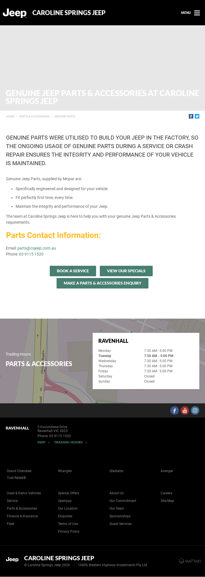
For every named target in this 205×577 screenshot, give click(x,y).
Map (41, 442)
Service (12, 501)
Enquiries (65, 516)
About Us (116, 493)
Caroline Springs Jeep (68, 13)
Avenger (167, 471)
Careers (166, 493)
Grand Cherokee (19, 471)
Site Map (167, 501)
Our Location (68, 508)
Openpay (65, 501)
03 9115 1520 (31, 254)
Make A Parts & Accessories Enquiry (102, 283)
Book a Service (73, 270)
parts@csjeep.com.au (36, 248)
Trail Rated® (16, 478)
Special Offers (68, 493)
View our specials (126, 270)
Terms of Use (68, 524)
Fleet (10, 524)
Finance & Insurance (22, 516)
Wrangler (65, 471)
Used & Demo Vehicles (24, 493)
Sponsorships (120, 516)
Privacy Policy (69, 532)
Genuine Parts (64, 116)
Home (11, 116)
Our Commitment (122, 501)
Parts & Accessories (34, 116)
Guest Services (120, 524)
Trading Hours (68, 442)
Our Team (116, 508)
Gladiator (116, 471)
